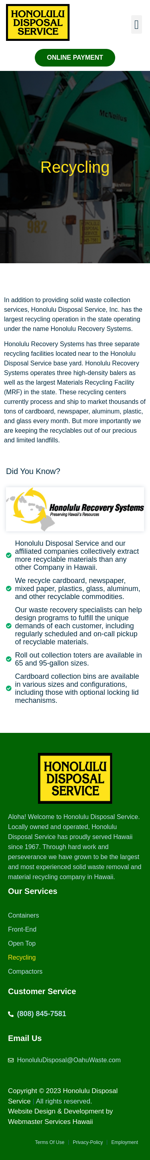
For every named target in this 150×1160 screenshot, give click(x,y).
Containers (23, 915)
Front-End (22, 929)
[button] (136, 24)
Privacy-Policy (88, 1142)
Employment (124, 1142)
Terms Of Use (49, 1142)
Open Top (22, 943)
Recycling (22, 957)
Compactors (25, 971)
